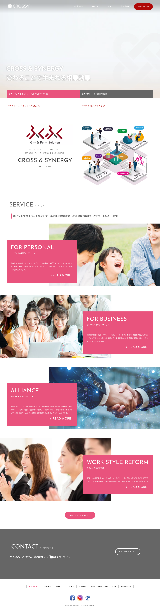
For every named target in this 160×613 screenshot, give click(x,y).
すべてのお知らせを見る (93, 106)
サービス (94, 6)
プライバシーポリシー (99, 586)
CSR (114, 586)
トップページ (34, 586)
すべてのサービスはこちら (80, 515)
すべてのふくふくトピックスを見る (24, 106)
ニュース (109, 6)
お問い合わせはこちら (127, 552)
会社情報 (125, 6)
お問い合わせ (143, 6)
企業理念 (78, 6)
